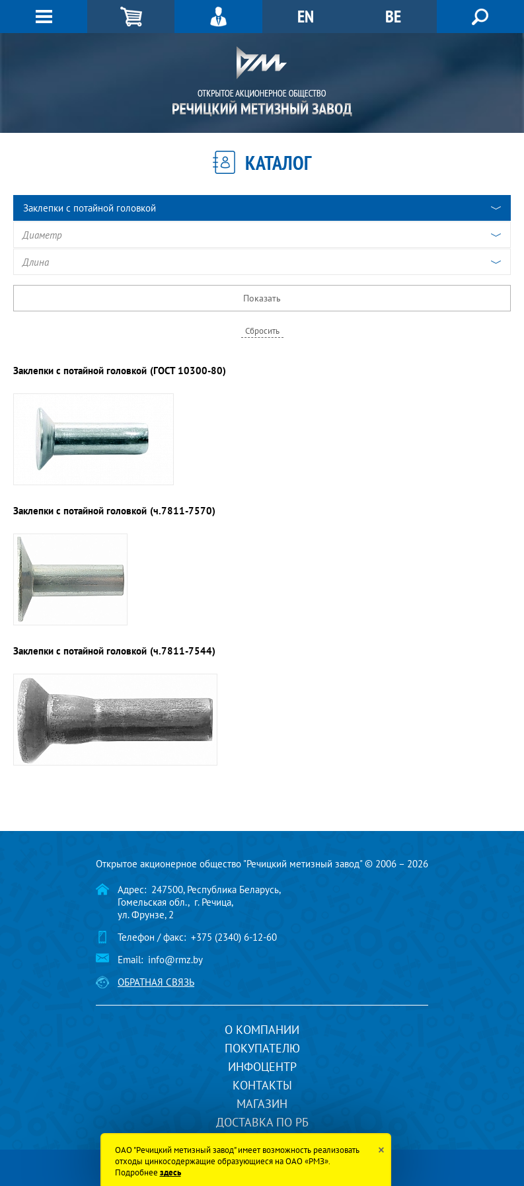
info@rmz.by (175, 959)
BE (393, 16)
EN (305, 16)
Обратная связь (156, 982)
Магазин (262, 1103)
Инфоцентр (262, 1066)
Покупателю (262, 1048)
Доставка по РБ (262, 1122)
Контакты (262, 1085)
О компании (262, 1029)
